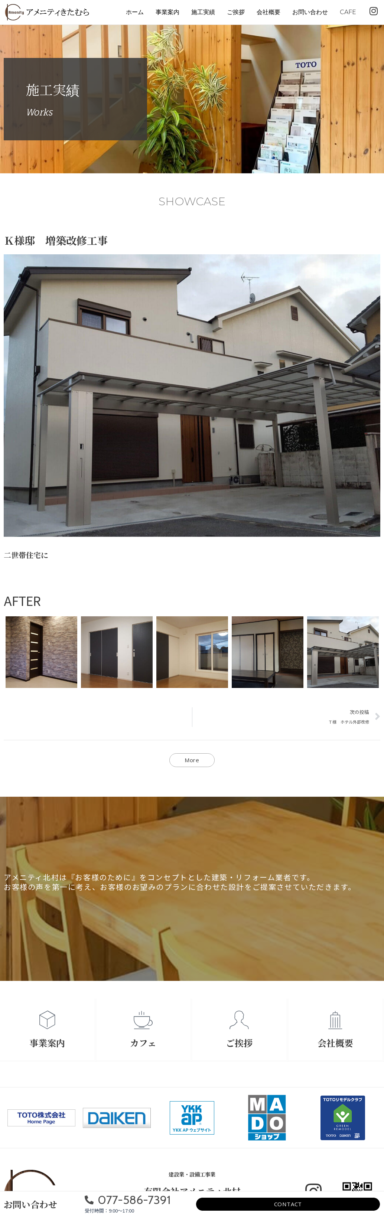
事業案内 (167, 12)
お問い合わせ (310, 12)
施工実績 (203, 12)
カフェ (143, 1042)
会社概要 (268, 12)
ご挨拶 (236, 12)
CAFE (348, 12)
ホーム (135, 12)
